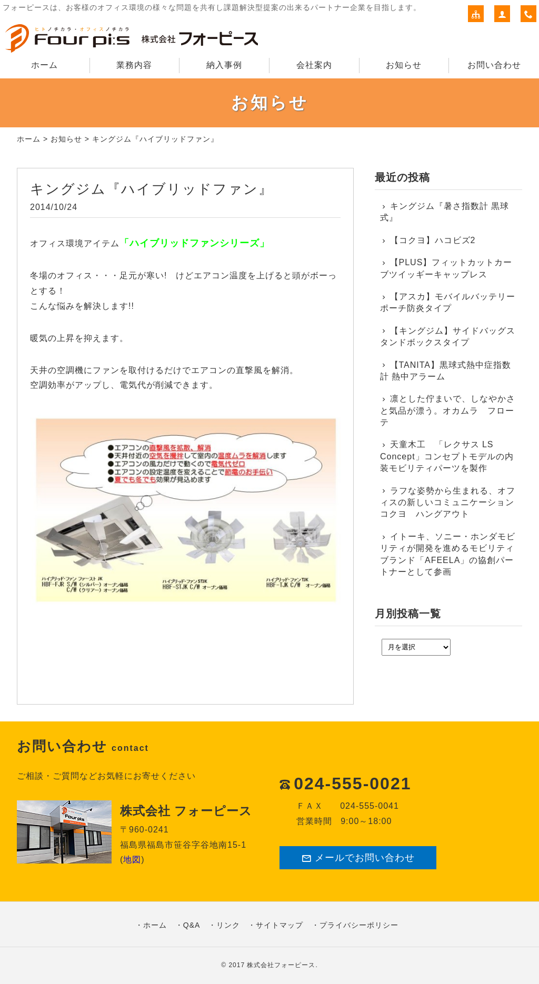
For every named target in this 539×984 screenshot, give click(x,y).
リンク (228, 925)
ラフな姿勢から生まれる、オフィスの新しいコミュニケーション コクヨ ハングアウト (448, 502)
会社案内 (314, 65)
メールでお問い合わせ (358, 857)
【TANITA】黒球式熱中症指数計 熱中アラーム (445, 370)
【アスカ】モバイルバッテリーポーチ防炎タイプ (447, 302)
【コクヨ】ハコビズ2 (433, 240)
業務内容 (134, 65)
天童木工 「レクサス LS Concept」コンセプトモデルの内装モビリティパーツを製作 (447, 456)
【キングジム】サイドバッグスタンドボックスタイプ (447, 336)
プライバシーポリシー (359, 925)
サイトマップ (279, 925)
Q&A (192, 925)
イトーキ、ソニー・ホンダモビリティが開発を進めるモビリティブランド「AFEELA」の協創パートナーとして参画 (447, 554)
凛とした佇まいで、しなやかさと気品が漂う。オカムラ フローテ (447, 410)
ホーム (44, 65)
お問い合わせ (494, 65)
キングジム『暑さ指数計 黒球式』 (444, 212)
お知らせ (404, 65)
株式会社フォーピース (281, 965)
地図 (132, 859)
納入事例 (224, 65)
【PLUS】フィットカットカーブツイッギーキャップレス (446, 268)
